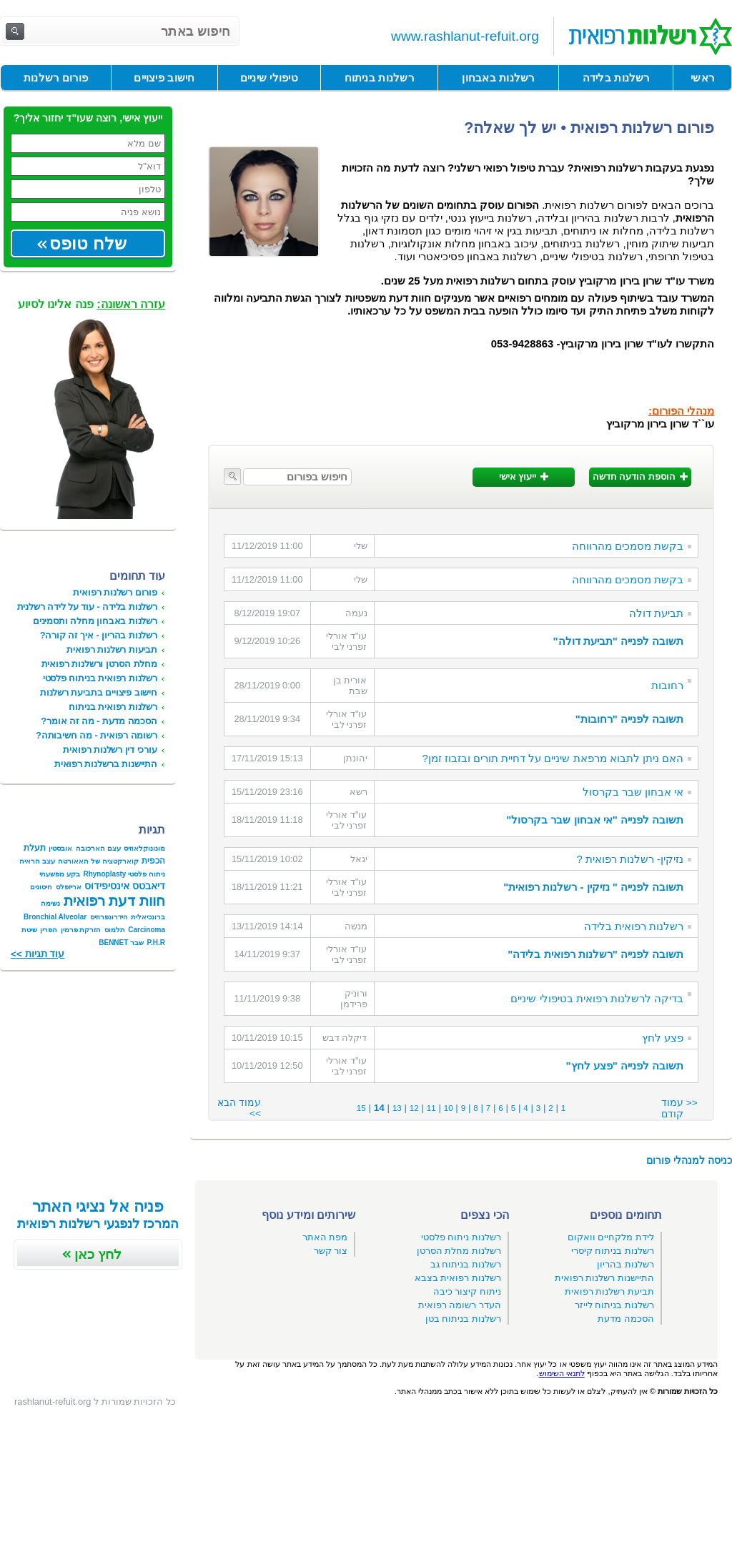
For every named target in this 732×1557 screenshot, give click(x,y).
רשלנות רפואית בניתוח (113, 706)
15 (361, 1108)
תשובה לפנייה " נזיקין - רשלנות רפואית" (593, 887)
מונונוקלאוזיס (144, 848)
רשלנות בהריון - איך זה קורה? (98, 635)
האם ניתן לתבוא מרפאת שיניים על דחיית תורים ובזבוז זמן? (552, 758)
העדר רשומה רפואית (459, 1305)
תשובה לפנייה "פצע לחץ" (624, 1066)
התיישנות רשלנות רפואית (604, 1277)
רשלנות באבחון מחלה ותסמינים (95, 621)
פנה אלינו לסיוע (91, 304)
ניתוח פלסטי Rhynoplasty (124, 874)
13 (397, 1108)
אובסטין (60, 848)
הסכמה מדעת (626, 1318)
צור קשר (331, 1250)
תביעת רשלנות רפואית (609, 1291)
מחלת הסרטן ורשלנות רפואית (99, 663)
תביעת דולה (656, 613)
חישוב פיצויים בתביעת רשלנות (98, 692)
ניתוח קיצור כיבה (467, 1291)
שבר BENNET (121, 942)
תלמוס (114, 930)
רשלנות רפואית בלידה (633, 926)
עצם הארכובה (98, 848)
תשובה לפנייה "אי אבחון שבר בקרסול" (594, 820)
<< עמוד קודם (679, 1108)
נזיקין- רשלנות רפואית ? (629, 859)
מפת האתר (325, 1237)
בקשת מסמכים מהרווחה (627, 546)
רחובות (667, 685)
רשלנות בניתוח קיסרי (612, 1250)
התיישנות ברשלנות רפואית (105, 763)
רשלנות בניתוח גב (465, 1264)
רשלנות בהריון (625, 1264)
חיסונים (41, 887)
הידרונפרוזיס (109, 917)
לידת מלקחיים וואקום (611, 1237)
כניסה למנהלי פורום (689, 1160)
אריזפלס (68, 887)
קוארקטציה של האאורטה (98, 861)
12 (414, 1108)
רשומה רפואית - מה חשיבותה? (96, 735)
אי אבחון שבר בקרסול (633, 792)
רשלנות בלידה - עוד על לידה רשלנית (87, 606)
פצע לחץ (662, 1038)
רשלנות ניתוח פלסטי (461, 1237)
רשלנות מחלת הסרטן (459, 1250)
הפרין (48, 930)
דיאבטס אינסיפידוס (124, 885)
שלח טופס (88, 243)
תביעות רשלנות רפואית (111, 649)
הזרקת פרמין (81, 930)
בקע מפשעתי (59, 874)
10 (448, 1108)
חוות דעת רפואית (114, 901)
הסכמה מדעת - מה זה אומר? (99, 721)
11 (431, 1108)
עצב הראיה (37, 861)
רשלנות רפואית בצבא (458, 1277)
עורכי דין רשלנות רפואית (110, 749)
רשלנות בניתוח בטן (463, 1318)
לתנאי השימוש (562, 1373)
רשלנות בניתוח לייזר (614, 1305)
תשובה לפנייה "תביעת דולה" (618, 641)
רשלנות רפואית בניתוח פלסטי (100, 678)
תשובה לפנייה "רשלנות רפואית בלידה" (595, 954)
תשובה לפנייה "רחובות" (629, 719)
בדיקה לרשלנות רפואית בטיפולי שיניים (596, 998)
